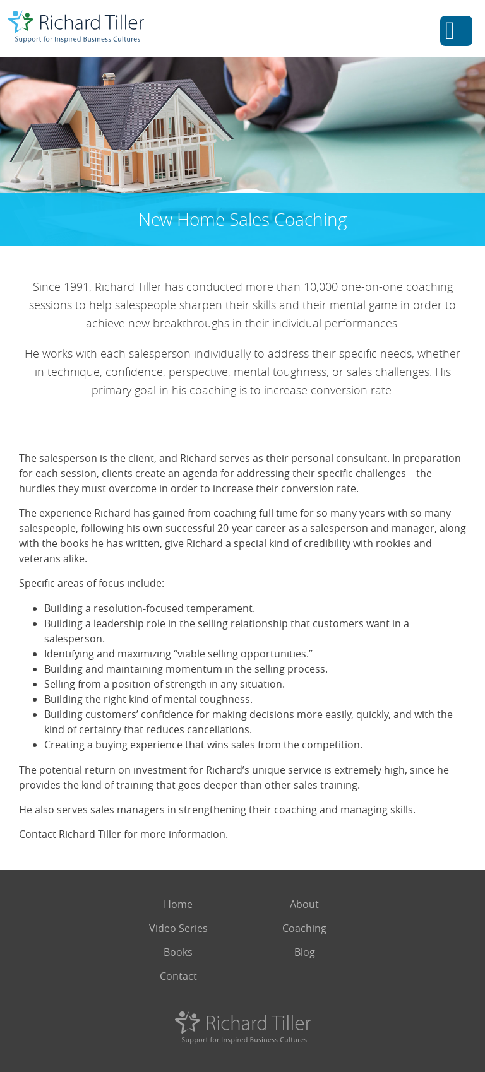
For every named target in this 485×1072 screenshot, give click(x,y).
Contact (178, 976)
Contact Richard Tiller (70, 834)
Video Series (178, 928)
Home (178, 904)
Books (178, 952)
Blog (304, 952)
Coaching (304, 928)
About (304, 904)
